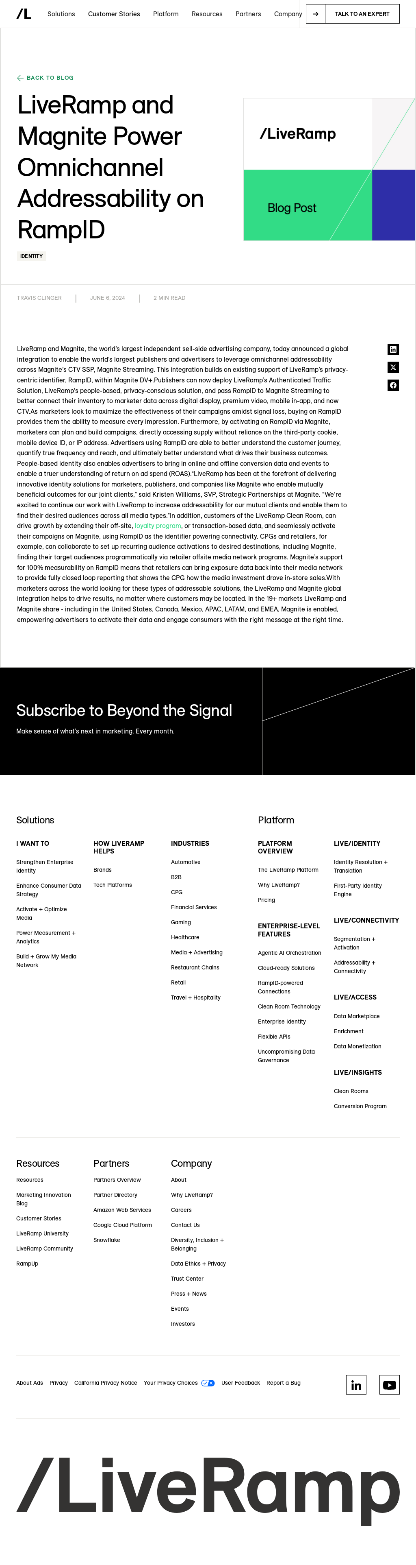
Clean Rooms (351, 1091)
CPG (176, 892)
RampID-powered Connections (280, 987)
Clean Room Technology (289, 1006)
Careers (181, 1210)
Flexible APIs (274, 1036)
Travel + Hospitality (196, 997)
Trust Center (187, 1278)
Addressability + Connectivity (354, 967)
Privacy (59, 1382)
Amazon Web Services (122, 1210)
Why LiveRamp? (279, 884)
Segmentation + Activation (354, 943)
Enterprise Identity (282, 1021)
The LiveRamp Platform (288, 869)
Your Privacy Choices (171, 1382)
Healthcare (185, 937)
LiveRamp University (42, 1233)
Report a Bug (283, 1382)
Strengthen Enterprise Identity (45, 866)
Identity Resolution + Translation (361, 866)
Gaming (181, 922)
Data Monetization (357, 1046)
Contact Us (185, 1225)
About (178, 1179)
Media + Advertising (197, 952)
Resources (29, 1179)
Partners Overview (117, 1179)
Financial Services (194, 907)
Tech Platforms (112, 884)
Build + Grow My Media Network (46, 961)
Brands (102, 869)
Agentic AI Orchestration (289, 952)
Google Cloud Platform (122, 1225)
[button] (61, 14)
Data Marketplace (357, 1016)
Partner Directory (115, 1194)
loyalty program (158, 526)
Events (180, 1308)
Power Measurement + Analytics (46, 937)
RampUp (27, 1263)
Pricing (266, 900)
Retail (178, 982)
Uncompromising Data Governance (286, 1056)
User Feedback (240, 1382)
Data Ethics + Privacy (198, 1263)
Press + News (189, 1293)
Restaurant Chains (195, 967)
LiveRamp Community (44, 1248)
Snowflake (106, 1240)
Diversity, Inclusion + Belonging (197, 1244)
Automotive (186, 862)
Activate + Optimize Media (41, 913)
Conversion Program (360, 1106)
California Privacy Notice (105, 1382)
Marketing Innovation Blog (43, 1199)
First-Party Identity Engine (358, 890)
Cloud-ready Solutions (286, 967)
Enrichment (349, 1031)
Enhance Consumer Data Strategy (48, 890)
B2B (176, 877)
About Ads (29, 1382)
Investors (183, 1323)
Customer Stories (114, 14)
